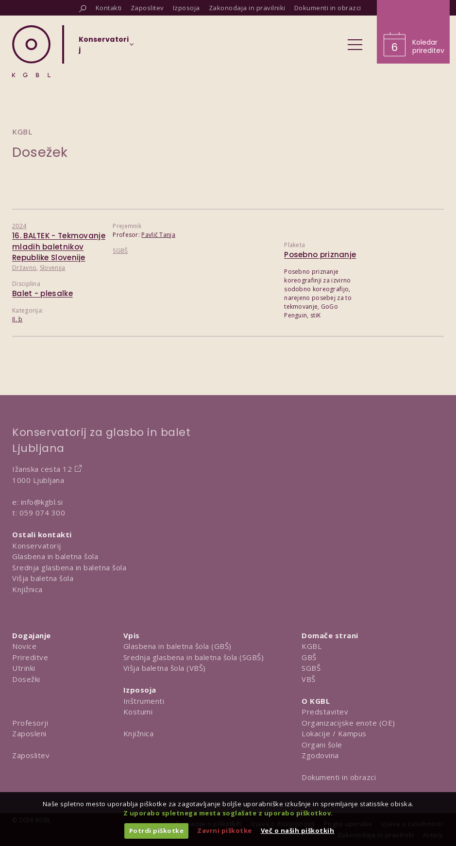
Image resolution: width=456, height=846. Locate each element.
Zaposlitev (31, 755)
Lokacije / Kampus (334, 733)
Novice (24, 646)
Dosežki (26, 679)
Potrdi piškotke (156, 830)
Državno (24, 268)
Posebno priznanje (320, 254)
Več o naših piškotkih (298, 830)
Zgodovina (320, 755)
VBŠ (309, 679)
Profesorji (30, 723)
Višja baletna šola (42, 578)
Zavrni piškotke (224, 830)
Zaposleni (29, 733)
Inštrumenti (144, 701)
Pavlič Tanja (158, 235)
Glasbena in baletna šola (55, 556)
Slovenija (53, 268)
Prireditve (30, 657)
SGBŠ (120, 251)
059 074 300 (42, 512)
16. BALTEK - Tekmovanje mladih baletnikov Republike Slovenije (58, 247)
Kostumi (138, 711)
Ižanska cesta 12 (42, 469)
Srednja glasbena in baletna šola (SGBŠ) (193, 657)
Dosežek (40, 152)
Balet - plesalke (42, 293)
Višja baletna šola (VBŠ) (164, 668)
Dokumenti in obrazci (339, 777)
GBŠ (309, 657)
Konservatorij (36, 545)
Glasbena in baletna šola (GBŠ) (177, 646)
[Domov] (31, 51)
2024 (19, 226)
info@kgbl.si (42, 502)
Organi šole (322, 744)
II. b (17, 319)
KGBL (311, 646)
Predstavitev (325, 711)
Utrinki (23, 668)
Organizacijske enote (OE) (348, 723)
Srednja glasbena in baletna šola (69, 567)
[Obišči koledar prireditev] (413, 32)
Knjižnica (27, 589)
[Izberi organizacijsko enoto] (104, 47)
